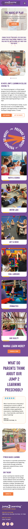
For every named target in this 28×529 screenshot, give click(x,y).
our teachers (6, 115)
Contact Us (8, 494)
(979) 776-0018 (6, 519)
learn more (14, 24)
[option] (13, 63)
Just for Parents (18, 115)
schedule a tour (14, 351)
